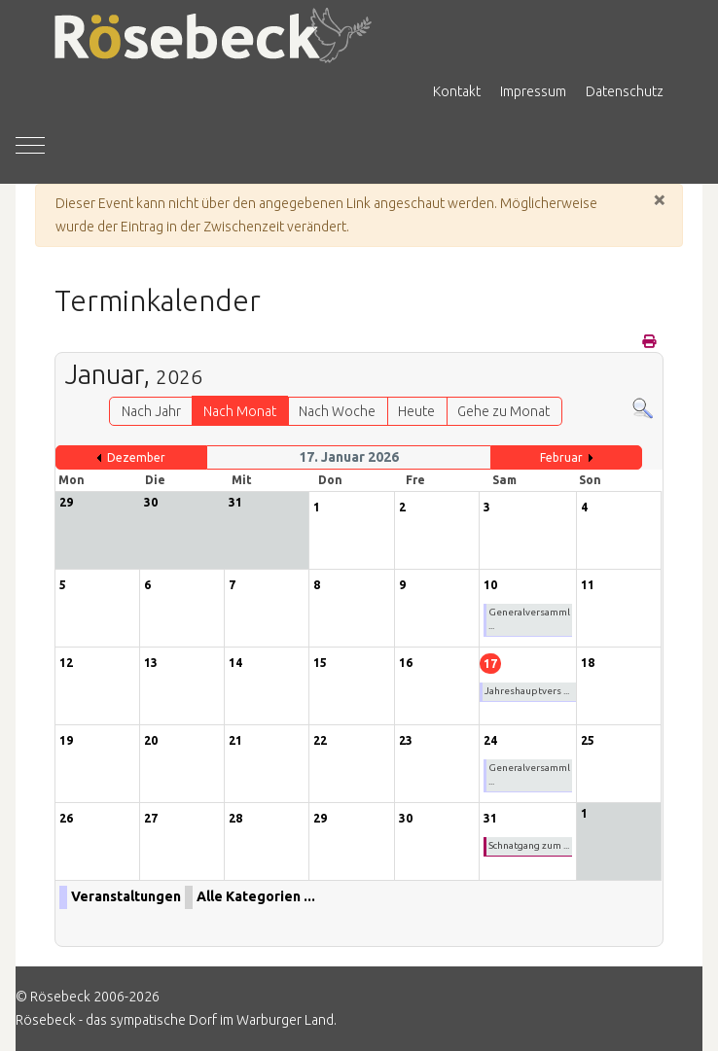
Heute (416, 411)
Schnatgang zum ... (528, 845)
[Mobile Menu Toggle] (30, 145)
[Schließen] (659, 199)
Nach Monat (239, 411)
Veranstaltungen (126, 896)
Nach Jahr (151, 411)
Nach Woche (337, 411)
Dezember (136, 457)
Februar (561, 457)
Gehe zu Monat (503, 411)
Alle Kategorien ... (256, 896)
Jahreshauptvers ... (527, 690)
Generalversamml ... (529, 619)
